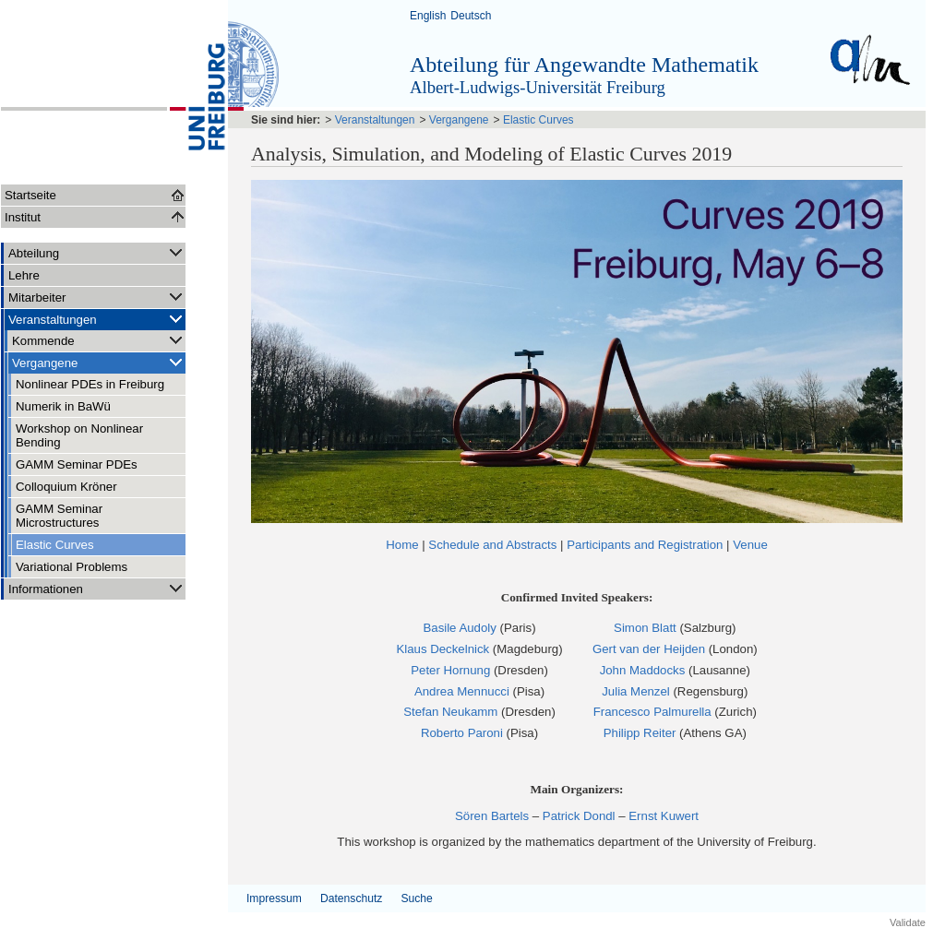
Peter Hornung (450, 670)
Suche (416, 898)
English (428, 15)
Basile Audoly (459, 628)
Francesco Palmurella (652, 712)
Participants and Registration (645, 545)
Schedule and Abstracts (492, 545)
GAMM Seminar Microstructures (59, 515)
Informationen (96, 588)
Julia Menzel (636, 691)
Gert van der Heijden (648, 649)
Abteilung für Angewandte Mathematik (584, 65)
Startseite (30, 195)
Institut (23, 217)
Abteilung (96, 252)
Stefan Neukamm (450, 712)
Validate (908, 922)
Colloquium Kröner (66, 487)
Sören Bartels (492, 816)
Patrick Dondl (579, 816)
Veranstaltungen (96, 318)
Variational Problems (71, 567)
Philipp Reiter (640, 733)
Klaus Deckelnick (442, 649)
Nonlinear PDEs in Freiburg (90, 384)
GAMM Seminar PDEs (77, 464)
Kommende (98, 340)
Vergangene (98, 362)
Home (402, 545)
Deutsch (470, 15)
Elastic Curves (55, 545)
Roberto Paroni (462, 733)
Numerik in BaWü (63, 406)
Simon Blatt (645, 628)
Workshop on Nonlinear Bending (79, 435)
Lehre (24, 275)
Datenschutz (351, 898)
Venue (750, 545)
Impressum (274, 898)
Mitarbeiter (96, 296)
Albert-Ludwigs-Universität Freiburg (537, 87)
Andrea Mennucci (461, 691)
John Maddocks (643, 670)
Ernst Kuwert (663, 816)
